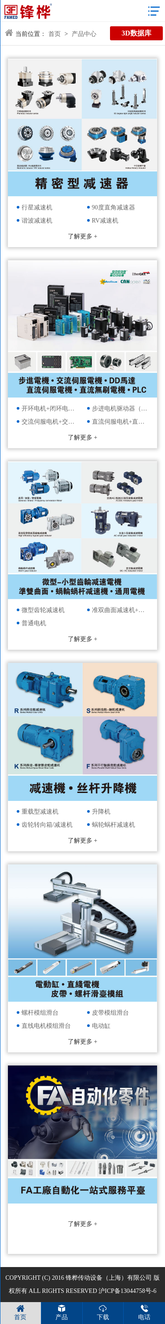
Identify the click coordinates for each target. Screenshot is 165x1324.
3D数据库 (136, 33)
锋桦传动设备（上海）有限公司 (109, 1277)
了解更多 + (82, 236)
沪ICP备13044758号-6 (127, 1291)
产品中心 (84, 34)
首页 (54, 34)
